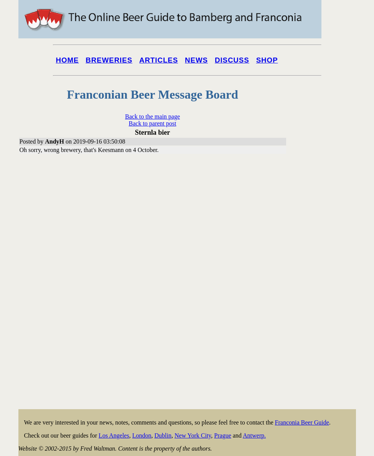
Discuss (232, 60)
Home (67, 60)
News (196, 60)
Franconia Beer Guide (302, 422)
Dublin (162, 435)
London (142, 435)
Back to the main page (152, 116)
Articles (158, 60)
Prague (222, 435)
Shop (267, 60)
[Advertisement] (325, 292)
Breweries (109, 60)
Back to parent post (152, 123)
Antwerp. (254, 435)
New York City (193, 435)
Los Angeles (114, 435)
